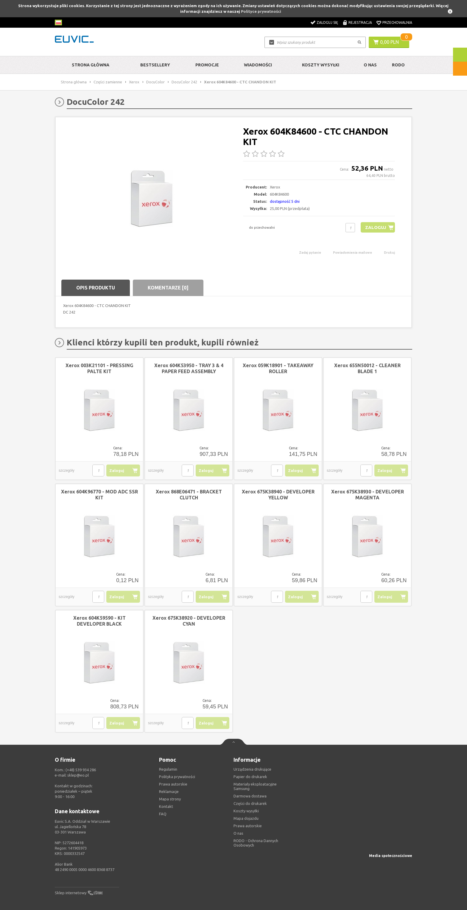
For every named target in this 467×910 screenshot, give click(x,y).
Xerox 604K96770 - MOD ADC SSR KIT (99, 494)
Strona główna (90, 65)
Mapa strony (170, 799)
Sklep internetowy (70, 893)
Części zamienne (108, 82)
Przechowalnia (397, 22)
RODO (398, 65)
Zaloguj (375, 227)
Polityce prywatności (261, 11)
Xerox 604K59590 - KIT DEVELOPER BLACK (99, 621)
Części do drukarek (250, 803)
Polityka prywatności (177, 777)
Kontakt (166, 806)
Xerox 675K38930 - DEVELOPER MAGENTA (367, 494)
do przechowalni (262, 227)
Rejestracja (360, 22)
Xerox (134, 82)
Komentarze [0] (168, 287)
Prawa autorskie (248, 826)
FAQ (162, 814)
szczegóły (66, 470)
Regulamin (168, 769)
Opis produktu (95, 287)
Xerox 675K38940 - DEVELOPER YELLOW (278, 494)
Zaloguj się (327, 22)
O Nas (370, 65)
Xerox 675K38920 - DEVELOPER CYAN (188, 621)
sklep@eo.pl (78, 775)
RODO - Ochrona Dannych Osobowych (256, 843)
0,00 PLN (389, 42)
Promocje (207, 65)
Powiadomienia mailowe (352, 252)
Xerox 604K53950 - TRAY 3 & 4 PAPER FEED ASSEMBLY (188, 368)
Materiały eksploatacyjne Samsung (255, 786)
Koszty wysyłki (320, 65)
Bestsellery (155, 65)
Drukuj (389, 252)
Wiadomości (258, 65)
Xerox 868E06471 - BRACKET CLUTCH (189, 494)
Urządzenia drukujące (252, 769)
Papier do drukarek (250, 777)
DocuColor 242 (184, 82)
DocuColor (155, 82)
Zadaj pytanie (310, 252)
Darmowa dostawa (250, 796)
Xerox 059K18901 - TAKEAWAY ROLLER (278, 368)
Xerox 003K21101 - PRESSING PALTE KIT (99, 368)
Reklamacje (169, 791)
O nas (238, 833)
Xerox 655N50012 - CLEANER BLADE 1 (367, 368)
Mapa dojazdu (246, 818)
